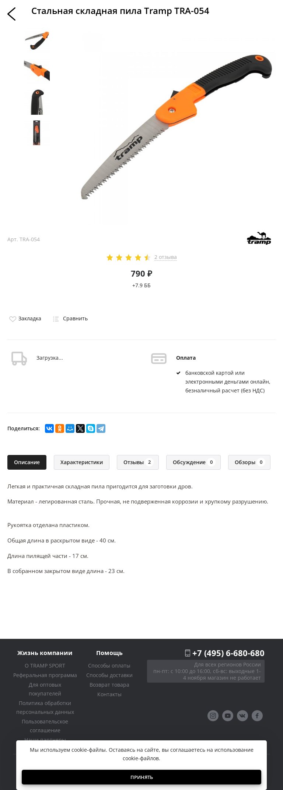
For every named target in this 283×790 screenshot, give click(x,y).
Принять (141, 777)
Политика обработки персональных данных (45, 707)
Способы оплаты (109, 665)
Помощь (109, 652)
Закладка (24, 318)
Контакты (109, 694)
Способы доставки (109, 675)
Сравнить (69, 318)
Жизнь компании (45, 652)
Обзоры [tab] (250, 462)
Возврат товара (109, 684)
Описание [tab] (27, 462)
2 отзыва (165, 257)
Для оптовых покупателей (45, 689)
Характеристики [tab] (81, 462)
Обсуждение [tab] (194, 462)
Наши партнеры (45, 739)
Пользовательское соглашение (45, 726)
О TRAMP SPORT (45, 665)
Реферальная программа (45, 675)
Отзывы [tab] (138, 462)
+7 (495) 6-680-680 (228, 652)
